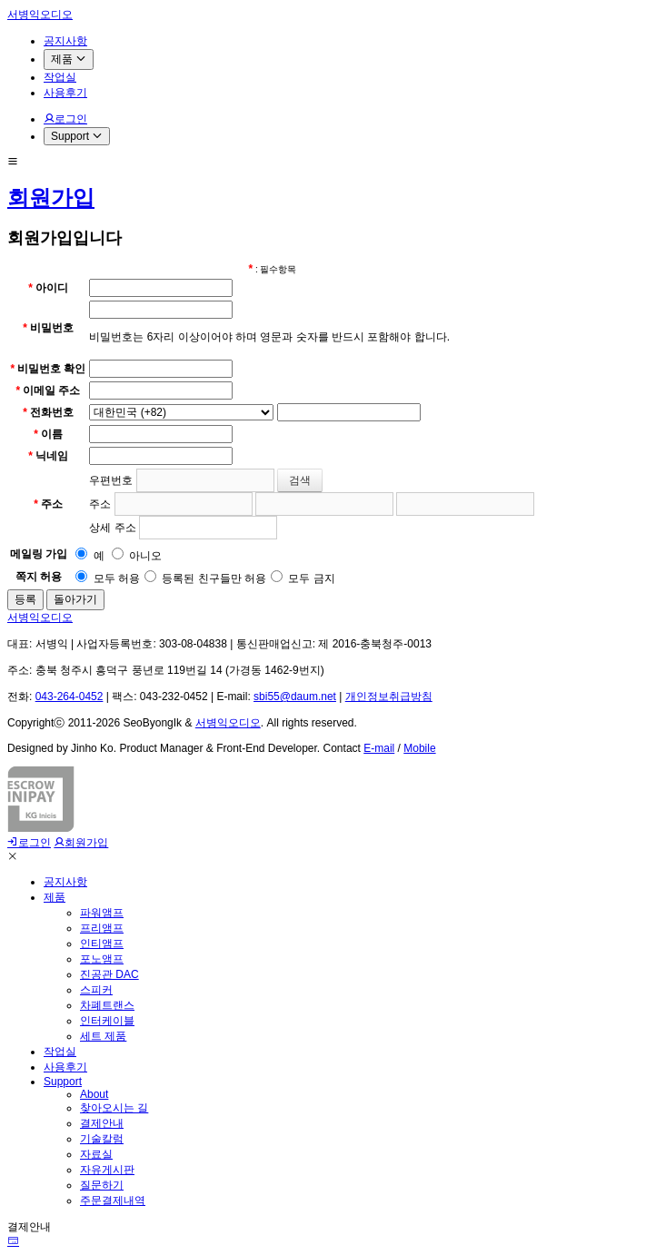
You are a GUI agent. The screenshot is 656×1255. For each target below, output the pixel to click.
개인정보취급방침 (388, 696)
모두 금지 (303, 578)
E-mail (378, 748)
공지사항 (65, 881)
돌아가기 (75, 599)
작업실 (60, 1051)
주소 (100, 504)
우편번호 (111, 480)
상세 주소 (112, 527)
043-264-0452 (69, 696)
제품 (54, 897)
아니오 (137, 555)
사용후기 (65, 1067)
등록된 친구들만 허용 (205, 578)
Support (63, 1081)
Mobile (419, 748)
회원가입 (50, 197)
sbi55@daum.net (294, 696)
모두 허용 (107, 578)
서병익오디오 (40, 14)
